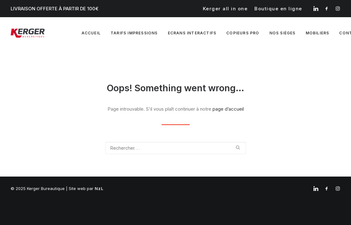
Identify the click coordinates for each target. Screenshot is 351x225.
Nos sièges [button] (282, 33)
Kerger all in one (225, 9)
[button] (316, 8)
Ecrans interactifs (192, 33)
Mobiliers (317, 33)
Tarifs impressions (134, 33)
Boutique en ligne (278, 9)
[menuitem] (225, 8)
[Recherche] (175, 148)
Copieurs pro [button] (242, 33)
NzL (99, 188)
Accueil (91, 33)
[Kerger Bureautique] (28, 33)
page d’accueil (228, 109)
